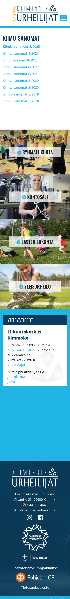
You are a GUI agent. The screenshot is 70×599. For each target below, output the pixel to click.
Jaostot (13, 381)
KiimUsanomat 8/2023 (20, 60)
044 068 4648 (37, 505)
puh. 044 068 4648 (22, 350)
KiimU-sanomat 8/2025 (21, 46)
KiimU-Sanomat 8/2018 (21, 101)
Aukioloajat (16, 365)
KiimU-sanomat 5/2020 (21, 87)
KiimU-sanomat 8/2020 (21, 80)
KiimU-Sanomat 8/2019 (21, 94)
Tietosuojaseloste (35, 587)
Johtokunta (16, 376)
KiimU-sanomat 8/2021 (21, 74)
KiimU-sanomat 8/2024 (21, 53)
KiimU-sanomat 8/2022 (21, 67)
